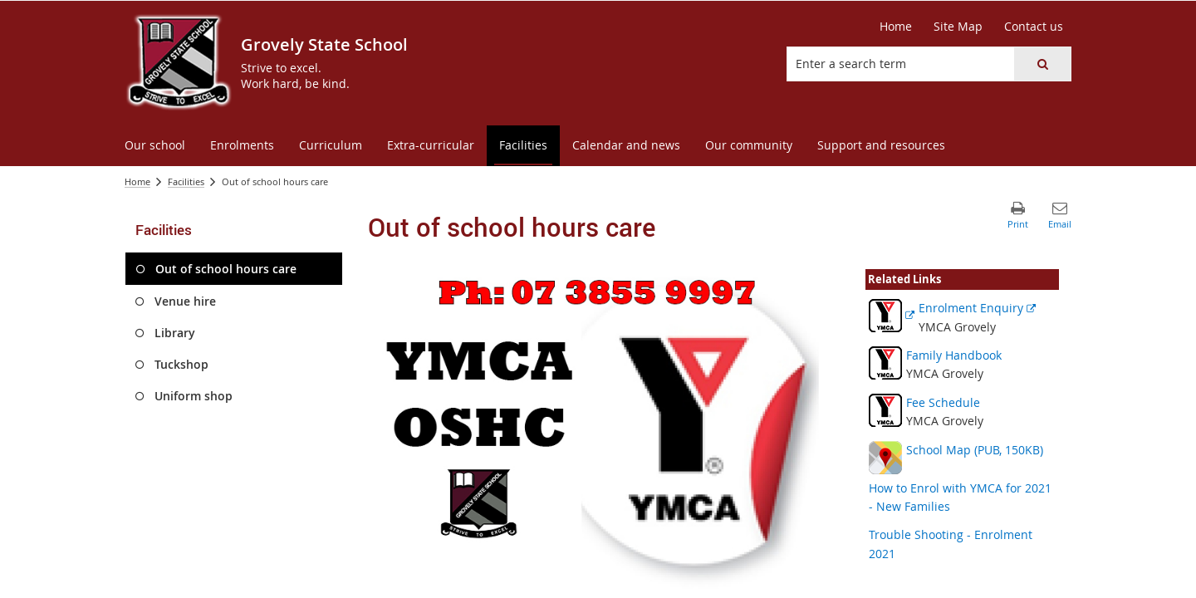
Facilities (186, 181)
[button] (1042, 64)
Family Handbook (954, 355)
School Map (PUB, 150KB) (974, 450)
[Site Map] (958, 26)
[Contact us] (1033, 26)
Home (137, 181)
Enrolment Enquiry (977, 308)
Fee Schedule (943, 402)
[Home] (895, 26)
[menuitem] (155, 145)
